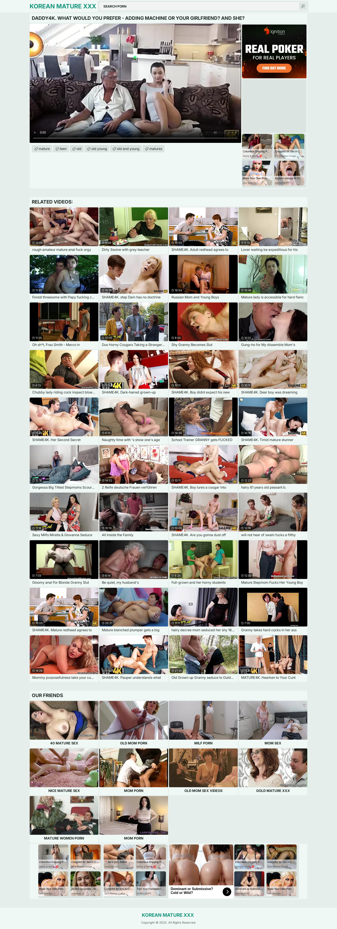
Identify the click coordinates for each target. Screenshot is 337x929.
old (79, 149)
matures (155, 149)
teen (63, 149)
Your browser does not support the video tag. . (135, 83)
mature (44, 149)
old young (99, 149)
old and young (128, 149)
